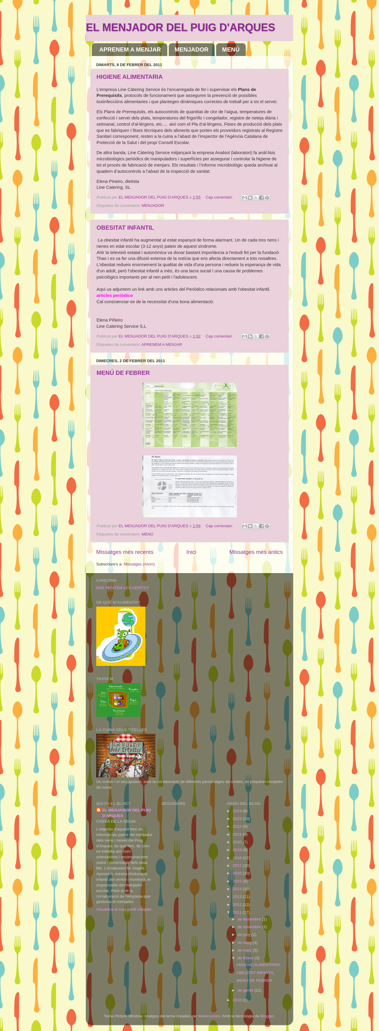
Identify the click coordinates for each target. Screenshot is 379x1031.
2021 (238, 834)
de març (245, 950)
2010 (238, 1000)
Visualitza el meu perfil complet (123, 909)
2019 (238, 850)
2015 (238, 881)
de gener (245, 990)
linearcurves (209, 1016)
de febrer (246, 958)
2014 (238, 889)
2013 (238, 896)
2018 (238, 858)
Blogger (267, 1016)
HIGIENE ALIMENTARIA (130, 76)
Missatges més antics (256, 552)
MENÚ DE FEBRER (123, 373)
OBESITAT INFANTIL (125, 227)
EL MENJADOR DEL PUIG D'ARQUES (180, 27)
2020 (238, 842)
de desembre (249, 919)
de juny (244, 934)
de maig (245, 942)
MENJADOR (191, 49)
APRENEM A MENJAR (130, 49)
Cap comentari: (220, 197)
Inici (192, 552)
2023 (238, 818)
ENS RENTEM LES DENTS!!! (122, 588)
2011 (238, 912)
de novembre (249, 927)
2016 (238, 873)
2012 (238, 904)
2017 (238, 865)
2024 (238, 811)
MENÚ (231, 49)
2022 (238, 826)
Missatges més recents (124, 552)
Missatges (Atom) (139, 564)
